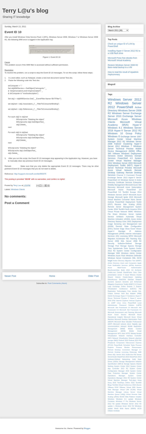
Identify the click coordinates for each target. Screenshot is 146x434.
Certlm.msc (112, 272)
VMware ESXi (113, 387)
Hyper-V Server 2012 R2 (127, 130)
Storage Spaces (127, 246)
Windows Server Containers (119, 258)
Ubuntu (138, 385)
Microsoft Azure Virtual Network (124, 169)
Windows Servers (115, 195)
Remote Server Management (121, 207)
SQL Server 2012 (119, 354)
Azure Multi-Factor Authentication (124, 268)
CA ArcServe (136, 270)
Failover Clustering (123, 144)
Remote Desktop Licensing (118, 352)
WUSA (122, 397)
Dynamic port (127, 282)
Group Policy (133, 133)
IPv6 (113, 300)
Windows (111, 399)
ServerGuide (112, 357)
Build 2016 (125, 270)
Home (52, 276)
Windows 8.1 (115, 127)
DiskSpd (131, 279)
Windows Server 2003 (123, 163)
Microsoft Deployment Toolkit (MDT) (124, 164)
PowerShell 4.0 (125, 158)
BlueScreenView (113, 270)
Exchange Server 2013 (117, 178)
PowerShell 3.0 (114, 180)
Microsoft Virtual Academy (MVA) (124, 123)
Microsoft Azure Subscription (129, 187)
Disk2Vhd (122, 279)
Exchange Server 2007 (131, 136)
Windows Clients (18, 189)
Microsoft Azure (118, 119)
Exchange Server (132, 116)
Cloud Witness (130, 275)
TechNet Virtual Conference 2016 (124, 385)
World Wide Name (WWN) (125, 408)
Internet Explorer (122, 300)
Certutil (119, 272)
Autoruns (138, 265)
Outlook (111, 202)
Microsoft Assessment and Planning (121, 312)
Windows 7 (126, 146)
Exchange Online (119, 286)
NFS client (121, 333)
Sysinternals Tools (120, 248)
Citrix (135, 272)
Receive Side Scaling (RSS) (128, 204)
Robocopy (133, 352)
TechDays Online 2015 (125, 382)
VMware (116, 153)
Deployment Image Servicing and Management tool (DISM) (124, 224)
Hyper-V (137, 125)
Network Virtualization (120, 338)
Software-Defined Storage (129, 244)
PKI (140, 340)
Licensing (124, 236)
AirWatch (119, 217)
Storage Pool (113, 246)
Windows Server (121, 113)
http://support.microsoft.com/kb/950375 (30, 174)
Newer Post (10, 276)
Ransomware (136, 347)
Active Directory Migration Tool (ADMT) (127, 261)
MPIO (131, 236)
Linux (119, 303)
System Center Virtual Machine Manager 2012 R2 (124, 140)
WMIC (130, 212)
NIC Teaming (131, 239)
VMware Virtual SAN (127, 387)
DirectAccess (112, 279)
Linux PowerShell (129, 303)
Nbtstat (133, 333)
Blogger (87, 428)
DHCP (125, 195)
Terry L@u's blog (25, 10)
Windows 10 (115, 133)
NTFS (128, 333)
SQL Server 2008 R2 (131, 241)
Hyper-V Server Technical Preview (124, 166)
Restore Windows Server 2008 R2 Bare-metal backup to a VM (123, 66)
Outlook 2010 (123, 340)
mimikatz (116, 411)
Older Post (93, 276)
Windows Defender (133, 256)
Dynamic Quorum (114, 282)
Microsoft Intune (115, 190)
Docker (116, 229)
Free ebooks (132, 291)
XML (134, 258)
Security (111, 244)
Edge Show (125, 229)
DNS (129, 222)
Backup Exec (121, 222)
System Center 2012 (122, 366)
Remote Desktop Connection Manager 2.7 (124, 350)
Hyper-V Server (134, 178)
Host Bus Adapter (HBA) (131, 293)
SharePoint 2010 (123, 357)
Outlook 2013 (133, 340)
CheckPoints (127, 272)
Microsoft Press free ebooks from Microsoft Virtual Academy (122, 59)
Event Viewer (136, 229)
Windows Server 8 (128, 180)
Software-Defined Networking (119, 359)
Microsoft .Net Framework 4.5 (130, 310)
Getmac (117, 293)
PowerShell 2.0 (134, 190)
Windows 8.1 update (124, 399)
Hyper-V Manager (116, 231)
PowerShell (125, 107)
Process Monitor (123, 347)
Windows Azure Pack (116, 256)
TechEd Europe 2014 (131, 192)
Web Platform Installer (133, 397)
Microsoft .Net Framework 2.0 (119, 307)
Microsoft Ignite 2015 (124, 197)
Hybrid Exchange (114, 296)
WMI (118, 253)
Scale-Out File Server (133, 354)
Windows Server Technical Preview (124, 147)
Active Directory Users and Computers (122, 263)
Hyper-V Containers (128, 296)
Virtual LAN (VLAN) (128, 389)
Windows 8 (114, 136)
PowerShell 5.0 (114, 192)
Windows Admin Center (131, 253)
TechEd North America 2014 (129, 209)
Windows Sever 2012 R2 (124, 406)
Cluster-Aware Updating (132, 277)
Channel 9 (120, 175)
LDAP (113, 303)
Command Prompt (133, 175)
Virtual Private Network (117, 212)
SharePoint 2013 (135, 357)
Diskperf (138, 279)
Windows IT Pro (122, 401)
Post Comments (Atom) (57, 283)
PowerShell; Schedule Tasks (124, 345)
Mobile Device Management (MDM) (124, 150)
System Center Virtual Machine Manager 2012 (124, 160)
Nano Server (136, 200)
